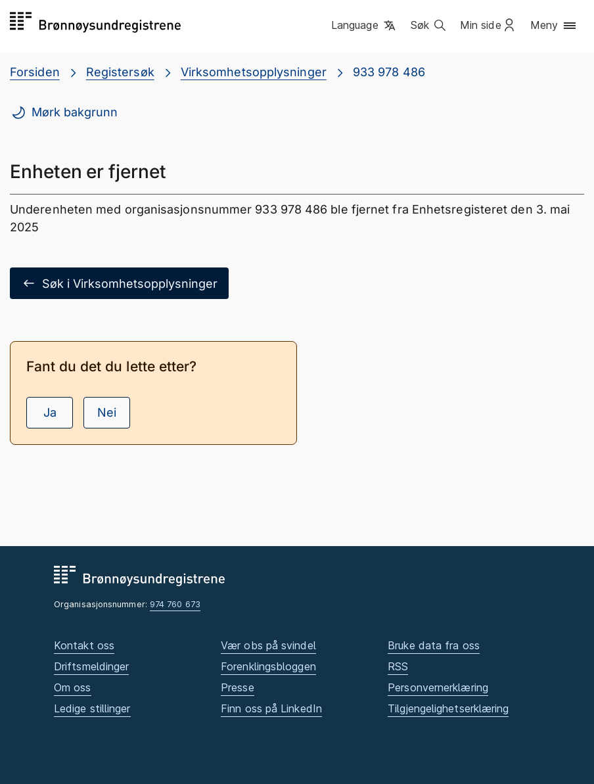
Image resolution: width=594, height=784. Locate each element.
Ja (50, 412)
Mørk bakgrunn (64, 112)
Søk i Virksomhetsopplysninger (119, 283)
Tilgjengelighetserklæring (448, 708)
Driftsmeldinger (91, 666)
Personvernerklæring (438, 687)
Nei (106, 412)
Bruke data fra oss (434, 645)
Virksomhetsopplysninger (254, 72)
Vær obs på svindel (268, 645)
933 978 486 (389, 72)
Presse (237, 687)
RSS (398, 666)
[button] (364, 25)
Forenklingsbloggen (268, 666)
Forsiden (35, 72)
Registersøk (120, 72)
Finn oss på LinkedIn (271, 708)
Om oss (72, 687)
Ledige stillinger (92, 708)
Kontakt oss (84, 645)
